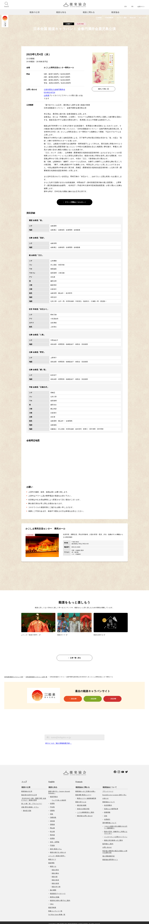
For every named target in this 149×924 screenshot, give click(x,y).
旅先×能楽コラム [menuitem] (56, 847)
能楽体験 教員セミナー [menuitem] (83, 793)
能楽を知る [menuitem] (52, 785)
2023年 (113, 697)
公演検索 (94, 18)
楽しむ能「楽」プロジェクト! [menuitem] (31, 801)
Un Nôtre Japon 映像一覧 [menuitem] (56, 912)
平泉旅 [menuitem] (52, 843)
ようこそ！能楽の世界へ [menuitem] (56, 854)
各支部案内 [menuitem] (108, 803)
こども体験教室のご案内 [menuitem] (85, 810)
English (51, 780)
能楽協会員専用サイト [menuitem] (110, 857)
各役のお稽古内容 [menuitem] (83, 807)
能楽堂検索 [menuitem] (52, 905)
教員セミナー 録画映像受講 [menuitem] (86, 796)
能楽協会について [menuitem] (109, 785)
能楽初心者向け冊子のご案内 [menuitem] (60, 898)
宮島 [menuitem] (51, 812)
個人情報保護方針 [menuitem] (108, 854)
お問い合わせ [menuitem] (107, 845)
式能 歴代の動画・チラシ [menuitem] (30, 805)
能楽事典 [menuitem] (51, 861)
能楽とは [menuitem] (53, 864)
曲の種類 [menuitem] (53, 888)
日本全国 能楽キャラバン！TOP (13, 675)
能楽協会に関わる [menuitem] (82, 785)
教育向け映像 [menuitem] (54, 895)
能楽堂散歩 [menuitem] (54, 794)
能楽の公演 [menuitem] (25, 785)
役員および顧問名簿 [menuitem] (111, 807)
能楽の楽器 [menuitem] (55, 881)
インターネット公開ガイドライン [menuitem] (115, 835)
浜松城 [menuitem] (52, 819)
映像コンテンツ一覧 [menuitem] (55, 909)
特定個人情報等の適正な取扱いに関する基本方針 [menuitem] (114, 849)
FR (132, 6)
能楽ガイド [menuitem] (52, 857)
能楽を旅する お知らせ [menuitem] (58, 850)
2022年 (93, 697)
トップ (24, 780)
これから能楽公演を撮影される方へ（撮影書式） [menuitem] (115, 825)
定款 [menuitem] (105, 814)
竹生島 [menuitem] (52, 805)
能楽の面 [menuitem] (55, 874)
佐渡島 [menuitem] (52, 801)
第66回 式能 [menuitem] (27, 808)
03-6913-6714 (49, 92)
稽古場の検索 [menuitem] (81, 803)
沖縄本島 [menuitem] (53, 815)
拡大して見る (102, 89)
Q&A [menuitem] (52, 902)
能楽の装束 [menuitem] (55, 878)
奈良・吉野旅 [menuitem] (54, 840)
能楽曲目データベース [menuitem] (58, 891)
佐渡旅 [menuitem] (52, 836)
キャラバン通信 (119, 18)
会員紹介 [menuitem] (107, 817)
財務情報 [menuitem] (107, 810)
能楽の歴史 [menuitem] (55, 868)
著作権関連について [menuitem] (109, 820)
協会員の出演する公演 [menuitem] (29, 793)
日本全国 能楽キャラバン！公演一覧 (36, 675)
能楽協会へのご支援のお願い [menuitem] (85, 789)
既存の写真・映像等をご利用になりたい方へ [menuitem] (115, 830)
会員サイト (141, 6)
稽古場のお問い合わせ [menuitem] (85, 814)
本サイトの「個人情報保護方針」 (58, 742)
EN (126, 6)
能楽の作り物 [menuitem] (56, 884)
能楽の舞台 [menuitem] (55, 871)
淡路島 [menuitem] (52, 808)
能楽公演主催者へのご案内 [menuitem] (113, 838)
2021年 (74, 697)
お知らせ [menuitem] (105, 796)
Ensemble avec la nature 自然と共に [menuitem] (114, 793)
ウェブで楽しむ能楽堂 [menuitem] (59, 798)
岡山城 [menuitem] (52, 826)
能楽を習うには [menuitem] (80, 800)
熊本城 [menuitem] (52, 833)
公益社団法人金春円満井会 (54, 89)
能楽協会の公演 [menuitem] (26, 789)
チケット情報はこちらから (74, 202)
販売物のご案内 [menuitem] (107, 842)
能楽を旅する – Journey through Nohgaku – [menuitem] (59, 790)
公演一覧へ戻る (75, 656)
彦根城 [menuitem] (52, 822)
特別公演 (131, 18)
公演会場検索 (105, 18)
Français (78, 780)
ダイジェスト (142, 18)
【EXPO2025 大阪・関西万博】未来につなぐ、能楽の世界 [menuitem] (33, 797)
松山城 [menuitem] (52, 829)
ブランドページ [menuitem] (107, 789)
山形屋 (46, 95)
